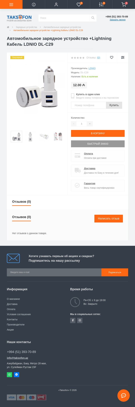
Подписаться (114, 272)
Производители (15, 324)
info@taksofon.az (17, 358)
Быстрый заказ (97, 143)
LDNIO (92, 68)
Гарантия (89, 183)
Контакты (12, 319)
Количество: (78, 117)
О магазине (13, 299)
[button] (56, 4)
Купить (114, 105)
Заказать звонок (118, 20)
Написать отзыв (108, 218)
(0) (98, 57)
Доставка (89, 168)
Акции (10, 329)
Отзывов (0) (21, 201)
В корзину (98, 133)
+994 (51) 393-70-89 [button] (21, 352)
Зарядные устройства (26, 27)
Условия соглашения (19, 314)
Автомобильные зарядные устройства (62, 27)
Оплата (88, 153)
